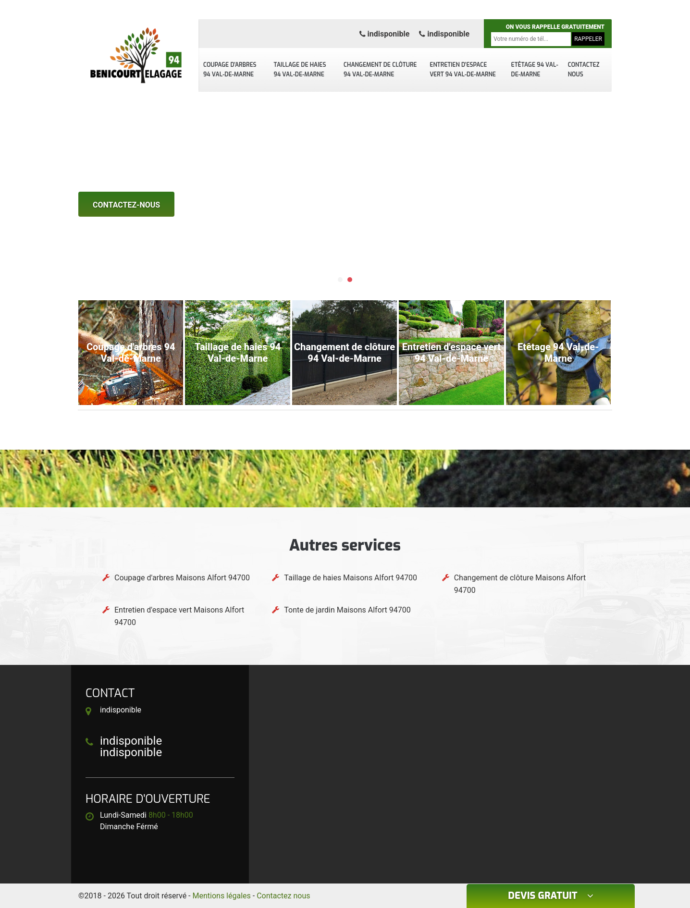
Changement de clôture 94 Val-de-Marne (380, 69)
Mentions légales (222, 895)
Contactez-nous (126, 204)
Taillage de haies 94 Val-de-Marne (300, 69)
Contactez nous (584, 69)
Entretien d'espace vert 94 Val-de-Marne (463, 69)
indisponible (384, 33)
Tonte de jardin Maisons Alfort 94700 (347, 609)
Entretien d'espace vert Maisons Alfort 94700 (179, 616)
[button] (340, 279)
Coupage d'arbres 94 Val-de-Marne (230, 69)
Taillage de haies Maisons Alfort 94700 (350, 577)
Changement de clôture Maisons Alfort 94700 (520, 584)
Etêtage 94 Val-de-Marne (534, 69)
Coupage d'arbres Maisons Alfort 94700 (182, 577)
